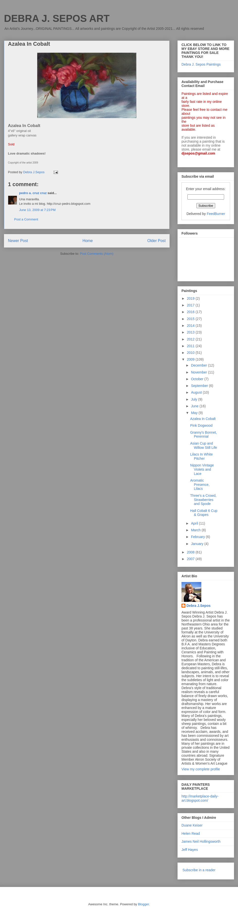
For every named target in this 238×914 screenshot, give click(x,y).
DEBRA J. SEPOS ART (57, 18)
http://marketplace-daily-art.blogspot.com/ (199, 798)
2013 (191, 332)
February (198, 537)
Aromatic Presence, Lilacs (199, 484)
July (194, 399)
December (199, 365)
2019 (191, 298)
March (196, 530)
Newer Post (18, 241)
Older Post (156, 241)
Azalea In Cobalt (203, 419)
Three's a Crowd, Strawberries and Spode (203, 500)
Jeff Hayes (189, 850)
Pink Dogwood (201, 425)
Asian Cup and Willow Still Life (203, 445)
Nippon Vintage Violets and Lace (202, 469)
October (197, 379)
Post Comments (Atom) (96, 253)
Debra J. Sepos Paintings (201, 64)
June (195, 406)
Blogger (143, 904)
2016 (191, 312)
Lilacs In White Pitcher (201, 456)
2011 (191, 346)
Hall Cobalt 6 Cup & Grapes (203, 513)
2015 (191, 319)
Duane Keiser (192, 825)
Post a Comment (26, 219)
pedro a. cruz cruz (33, 193)
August (197, 392)
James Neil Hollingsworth (200, 841)
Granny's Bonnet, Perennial (203, 434)
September (200, 386)
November (199, 372)
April (195, 523)
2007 (191, 559)
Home (88, 241)
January (197, 544)
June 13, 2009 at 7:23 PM (37, 210)
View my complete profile (200, 769)
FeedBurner (216, 214)
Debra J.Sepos (198, 606)
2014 (191, 326)
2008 (191, 552)
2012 (191, 339)
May (194, 413)
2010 (191, 353)
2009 (191, 359)
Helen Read (190, 833)
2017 (191, 305)
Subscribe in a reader (198, 870)
